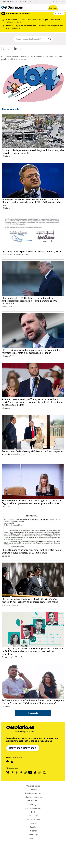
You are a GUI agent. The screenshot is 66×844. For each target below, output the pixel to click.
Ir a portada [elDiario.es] (33, 713)
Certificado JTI (33, 834)
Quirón (17, 2)
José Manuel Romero (10, 605)
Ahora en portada (10, 109)
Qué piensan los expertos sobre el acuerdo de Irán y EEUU (32, 251)
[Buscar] (50, 39)
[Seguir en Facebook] (17, 772)
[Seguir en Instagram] (25, 772)
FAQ (33, 812)
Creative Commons (33, 801)
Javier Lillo (6, 506)
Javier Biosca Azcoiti (21, 255)
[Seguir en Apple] (12, 761)
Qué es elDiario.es (33, 786)
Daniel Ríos (6, 706)
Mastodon (33, 838)
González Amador (24, 2)
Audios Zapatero (48, 2)
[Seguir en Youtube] (30, 772)
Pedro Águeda (21, 657)
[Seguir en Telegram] (20, 772)
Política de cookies (33, 819)
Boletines (33, 831)
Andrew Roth (7, 307)
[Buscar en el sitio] (30, 39)
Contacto (33, 823)
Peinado (32, 2)
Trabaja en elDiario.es (33, 793)
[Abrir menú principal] (61, 7)
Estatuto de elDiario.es (33, 797)
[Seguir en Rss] (44, 772)
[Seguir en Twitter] (12, 772)
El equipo (33, 790)
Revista (33, 827)
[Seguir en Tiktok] (35, 772)
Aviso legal (33, 804)
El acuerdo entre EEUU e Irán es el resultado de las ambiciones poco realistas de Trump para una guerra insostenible (29, 301)
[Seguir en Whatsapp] (39, 772)
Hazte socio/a (53, 8)
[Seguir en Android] (7, 761)
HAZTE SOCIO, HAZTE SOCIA (22, 748)
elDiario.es (6, 156)
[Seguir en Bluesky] (7, 772)
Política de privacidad (33, 808)
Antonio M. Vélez (8, 657)
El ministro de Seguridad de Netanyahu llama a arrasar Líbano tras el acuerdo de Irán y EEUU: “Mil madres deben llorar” (32, 202)
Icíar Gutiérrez (7, 255)
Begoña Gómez (57, 2)
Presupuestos (39, 2)
